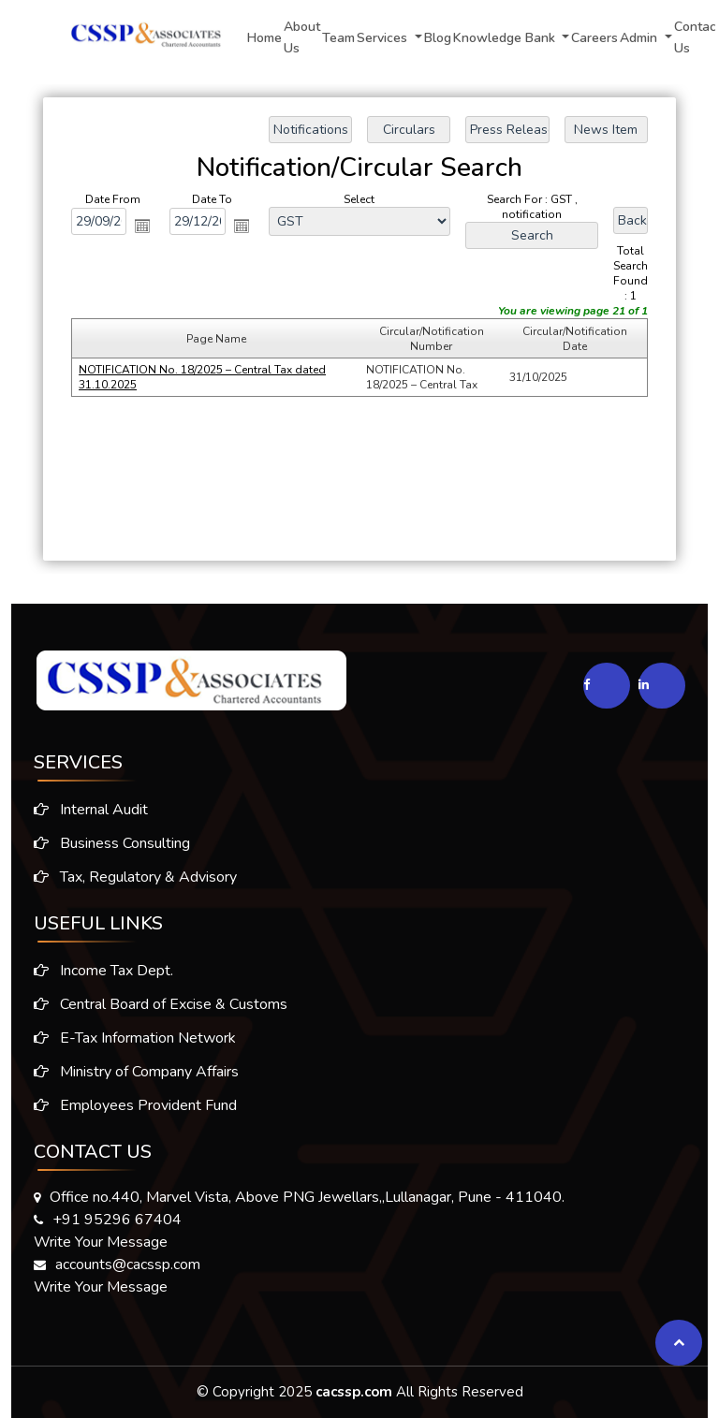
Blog (437, 38)
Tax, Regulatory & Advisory (127, 877)
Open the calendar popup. (142, 225)
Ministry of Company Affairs (136, 1079)
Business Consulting (104, 843)
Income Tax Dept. (103, 978)
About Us (302, 37)
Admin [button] (640, 38)
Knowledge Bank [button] (506, 38)
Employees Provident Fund (135, 1113)
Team (338, 38)
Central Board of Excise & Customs (160, 1011)
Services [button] (384, 38)
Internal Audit (83, 809)
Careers (594, 38)
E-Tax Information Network (135, 1045)
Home (264, 38)
